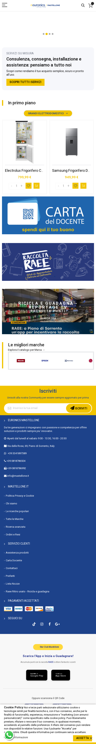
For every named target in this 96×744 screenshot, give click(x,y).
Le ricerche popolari (17, 511)
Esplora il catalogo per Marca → (26, 350)
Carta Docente (14, 560)
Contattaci (12, 568)
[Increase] (22, 186)
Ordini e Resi (13, 534)
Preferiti (10, 576)
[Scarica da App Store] (60, 675)
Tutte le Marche (14, 519)
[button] (44, 34)
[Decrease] (12, 186)
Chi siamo (11, 503)
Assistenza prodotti (17, 553)
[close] (91, 738)
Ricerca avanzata (15, 527)
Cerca (82, 5)
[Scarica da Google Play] (36, 675)
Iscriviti (80, 408)
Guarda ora (48, 318)
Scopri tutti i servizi (25, 82)
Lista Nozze (13, 584)
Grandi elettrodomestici (46, 113)
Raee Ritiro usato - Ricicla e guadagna (27, 591)
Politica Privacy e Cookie (20, 496)
